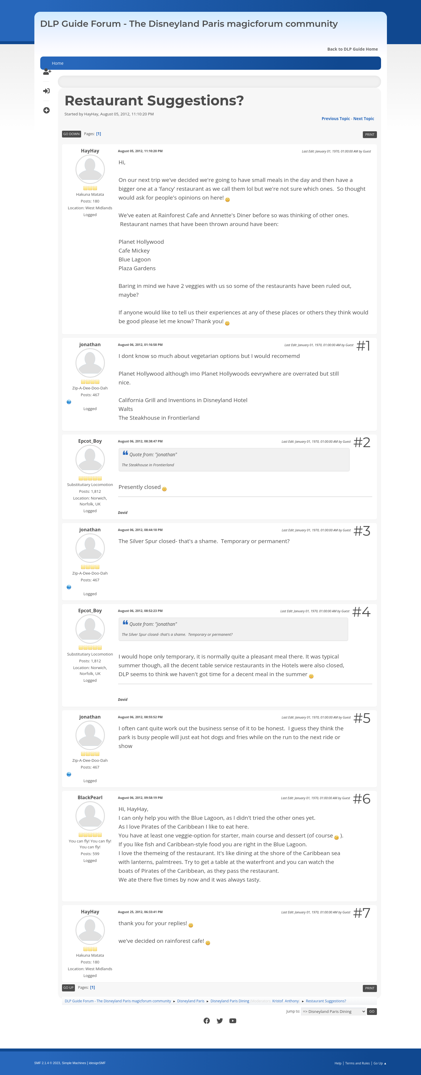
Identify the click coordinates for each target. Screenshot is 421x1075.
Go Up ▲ (380, 1063)
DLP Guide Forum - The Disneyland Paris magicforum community (189, 23)
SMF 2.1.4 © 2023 (47, 1063)
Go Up (68, 987)
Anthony (292, 1000)
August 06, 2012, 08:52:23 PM (140, 610)
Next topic (363, 118)
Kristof (277, 1000)
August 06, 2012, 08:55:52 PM (140, 717)
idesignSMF (97, 1063)
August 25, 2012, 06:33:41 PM (140, 912)
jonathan (90, 344)
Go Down (71, 134)
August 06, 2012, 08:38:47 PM (140, 441)
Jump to (292, 1011)
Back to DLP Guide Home (352, 49)
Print (369, 134)
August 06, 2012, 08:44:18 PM (140, 529)
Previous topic (336, 118)
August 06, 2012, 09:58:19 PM (140, 797)
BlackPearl (90, 797)
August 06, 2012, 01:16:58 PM (140, 344)
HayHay (90, 150)
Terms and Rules (357, 1063)
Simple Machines (74, 1063)
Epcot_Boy (90, 441)
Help (338, 1063)
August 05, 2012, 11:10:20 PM (140, 151)
